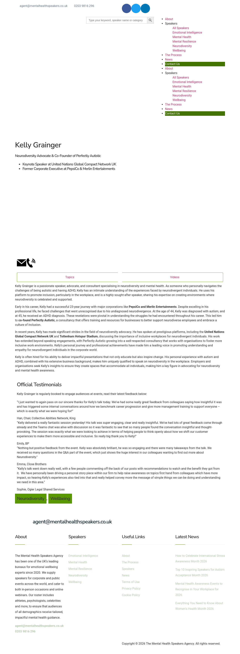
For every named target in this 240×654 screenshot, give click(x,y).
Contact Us (172, 64)
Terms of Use (131, 582)
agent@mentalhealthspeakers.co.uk (44, 6)
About (169, 19)
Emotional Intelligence (187, 32)
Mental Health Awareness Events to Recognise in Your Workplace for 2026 (199, 589)
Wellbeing (178, 50)
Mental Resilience (184, 41)
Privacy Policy (131, 588)
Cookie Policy (131, 595)
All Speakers (180, 28)
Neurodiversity (182, 46)
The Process (173, 55)
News (168, 59)
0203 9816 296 (84, 6)
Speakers (171, 23)
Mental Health (181, 37)
